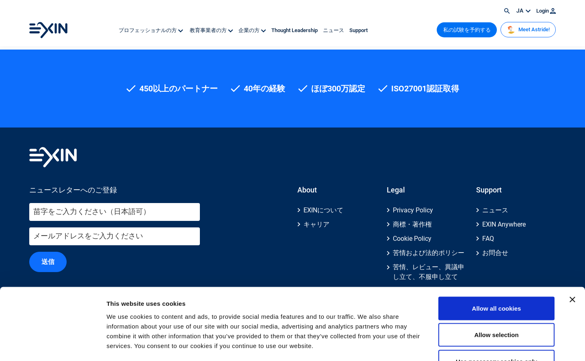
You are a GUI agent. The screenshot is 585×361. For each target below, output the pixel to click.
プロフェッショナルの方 (151, 30)
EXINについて (323, 210)
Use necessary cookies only (496, 307)
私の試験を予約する (467, 30)
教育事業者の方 (211, 30)
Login (546, 11)
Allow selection (496, 281)
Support (358, 30)
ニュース (334, 30)
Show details (426, 345)
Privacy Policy (413, 210)
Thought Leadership (295, 30)
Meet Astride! (528, 30)
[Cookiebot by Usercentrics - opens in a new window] (52, 345)
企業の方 (252, 30)
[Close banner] (572, 246)
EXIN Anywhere (504, 224)
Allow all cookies (496, 254)
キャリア (316, 224)
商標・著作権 (412, 224)
